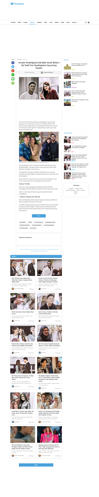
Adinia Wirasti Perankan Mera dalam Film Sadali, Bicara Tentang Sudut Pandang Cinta (23, 413)
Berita (19, 22)
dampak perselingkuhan (36, 225)
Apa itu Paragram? (81, 190)
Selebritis (32, 22)
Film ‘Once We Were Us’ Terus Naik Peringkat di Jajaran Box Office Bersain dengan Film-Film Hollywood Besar (22, 446)
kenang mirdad (33, 228)
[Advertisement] (59, 10)
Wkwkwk (39, 22)
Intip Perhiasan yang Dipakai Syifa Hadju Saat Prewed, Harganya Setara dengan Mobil (22, 280)
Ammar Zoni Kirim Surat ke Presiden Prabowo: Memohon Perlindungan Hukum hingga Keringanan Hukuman (48, 280)
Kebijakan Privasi (79, 188)
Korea (68, 22)
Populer (25, 22)
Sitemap (75, 192)
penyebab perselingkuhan (25, 225)
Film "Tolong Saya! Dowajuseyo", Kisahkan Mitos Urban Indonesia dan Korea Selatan (23, 377)
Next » (38, 215)
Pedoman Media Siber (70, 190)
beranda (13, 22)
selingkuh (30, 222)
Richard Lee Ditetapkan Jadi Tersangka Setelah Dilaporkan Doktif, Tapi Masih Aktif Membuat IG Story (49, 413)
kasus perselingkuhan (39, 222)
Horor (51, 22)
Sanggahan (71, 188)
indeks (36, 465)
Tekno (45, 22)
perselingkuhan (23, 222)
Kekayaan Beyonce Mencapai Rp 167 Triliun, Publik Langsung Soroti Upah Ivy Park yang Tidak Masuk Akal (49, 446)
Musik (62, 22)
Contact (75, 193)
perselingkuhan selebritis (50, 222)
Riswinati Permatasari (48, 72)
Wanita (57, 22)
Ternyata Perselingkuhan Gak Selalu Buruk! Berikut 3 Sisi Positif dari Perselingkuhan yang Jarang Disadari (38, 65)
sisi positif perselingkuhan (49, 225)
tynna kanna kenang (23, 228)
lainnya (75, 22)
